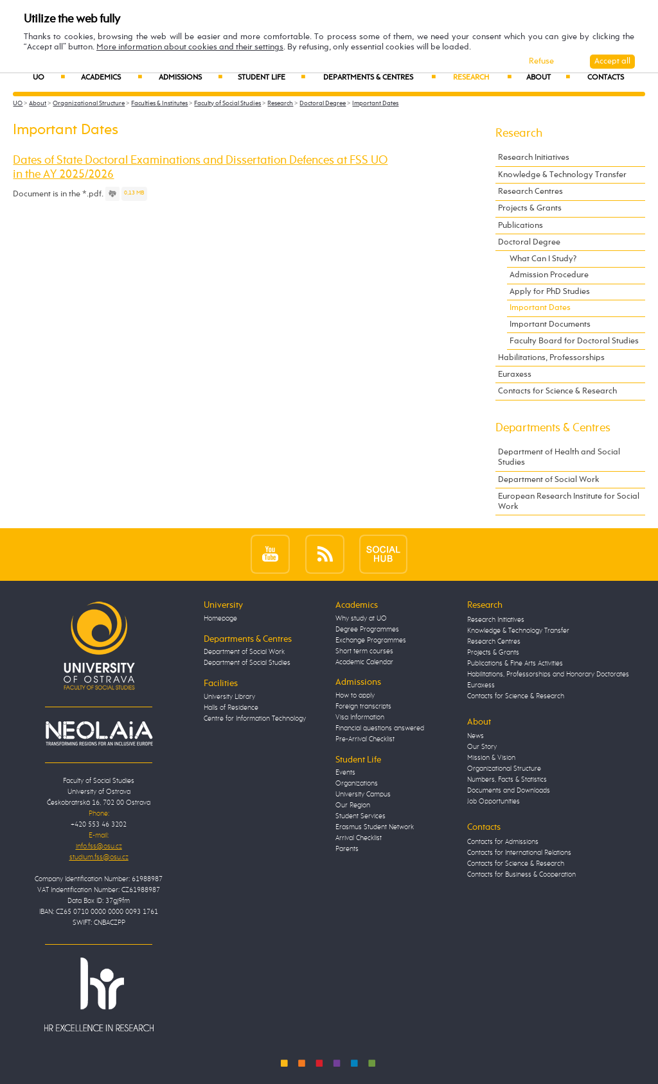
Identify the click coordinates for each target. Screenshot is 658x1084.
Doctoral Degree (322, 103)
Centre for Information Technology (255, 719)
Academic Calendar (364, 662)
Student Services (360, 816)
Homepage (220, 619)
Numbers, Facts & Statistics (507, 780)
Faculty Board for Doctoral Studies (574, 341)
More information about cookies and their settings (189, 47)
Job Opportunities (493, 801)
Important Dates (375, 103)
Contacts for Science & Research (557, 391)
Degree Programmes (367, 629)
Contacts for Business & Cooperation (521, 875)
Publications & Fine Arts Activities (515, 663)
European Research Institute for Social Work (568, 501)
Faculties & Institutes (159, 103)
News (475, 736)
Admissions (191, 78)
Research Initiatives (533, 157)
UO (49, 78)
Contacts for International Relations (519, 853)
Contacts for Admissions (502, 842)
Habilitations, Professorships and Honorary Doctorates (548, 674)
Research (482, 78)
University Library (229, 697)
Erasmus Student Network (374, 827)
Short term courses (364, 651)
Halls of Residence (231, 708)
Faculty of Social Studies (227, 103)
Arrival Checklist (358, 838)
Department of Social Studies (247, 663)
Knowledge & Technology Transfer (562, 175)
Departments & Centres (379, 78)
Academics (111, 78)
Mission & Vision (491, 758)
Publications (520, 225)
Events (345, 773)
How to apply (355, 696)
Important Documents (550, 324)
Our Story (482, 747)
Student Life (271, 78)
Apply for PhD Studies (550, 292)
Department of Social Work (549, 480)
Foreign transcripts (363, 706)
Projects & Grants (530, 208)
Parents (347, 849)
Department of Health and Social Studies (559, 457)
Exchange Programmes (370, 640)
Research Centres (530, 191)
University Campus (363, 794)
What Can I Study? (543, 259)
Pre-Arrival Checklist (365, 739)
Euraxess (514, 374)
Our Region (352, 805)
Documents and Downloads (508, 791)
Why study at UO (361, 619)
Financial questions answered (379, 728)
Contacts (605, 78)
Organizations (356, 783)
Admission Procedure (549, 275)
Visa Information (359, 717)
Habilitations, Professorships (551, 358)
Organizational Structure (89, 103)
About (548, 78)
